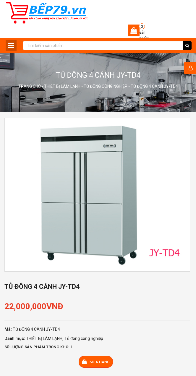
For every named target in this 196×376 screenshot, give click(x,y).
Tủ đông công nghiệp (105, 86)
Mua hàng (96, 361)
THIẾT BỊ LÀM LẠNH (62, 86)
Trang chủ (29, 86)
